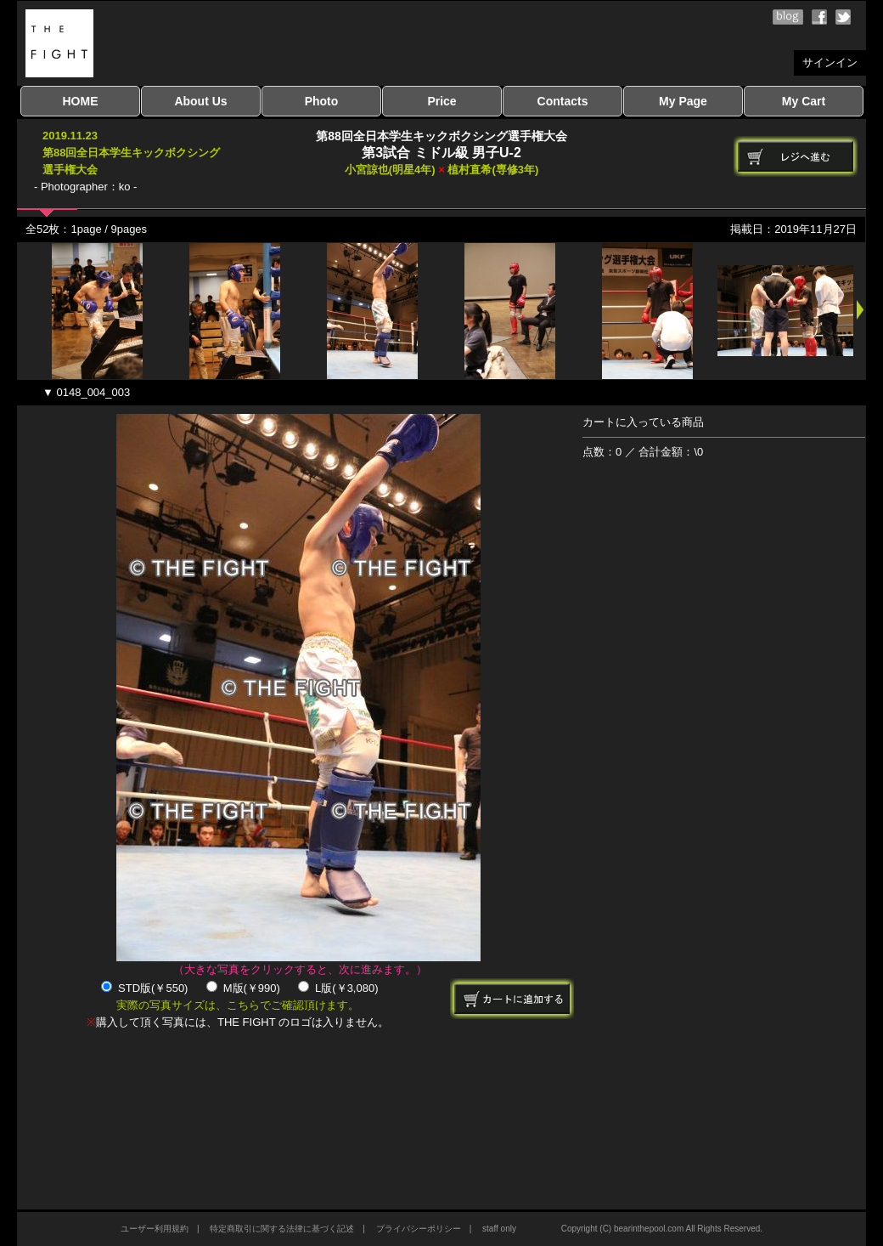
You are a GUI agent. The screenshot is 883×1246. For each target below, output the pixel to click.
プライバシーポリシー (418, 1228)
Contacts (562, 101)
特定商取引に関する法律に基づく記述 (282, 1228)
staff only (499, 1228)
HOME (80, 101)
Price (441, 101)
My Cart (803, 101)
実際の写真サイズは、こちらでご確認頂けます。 (237, 1005)
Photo (322, 101)
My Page (683, 101)
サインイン (830, 62)
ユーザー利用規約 (154, 1228)
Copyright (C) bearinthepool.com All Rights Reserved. (661, 1228)
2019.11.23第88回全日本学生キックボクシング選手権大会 (131, 152)
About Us (200, 101)
